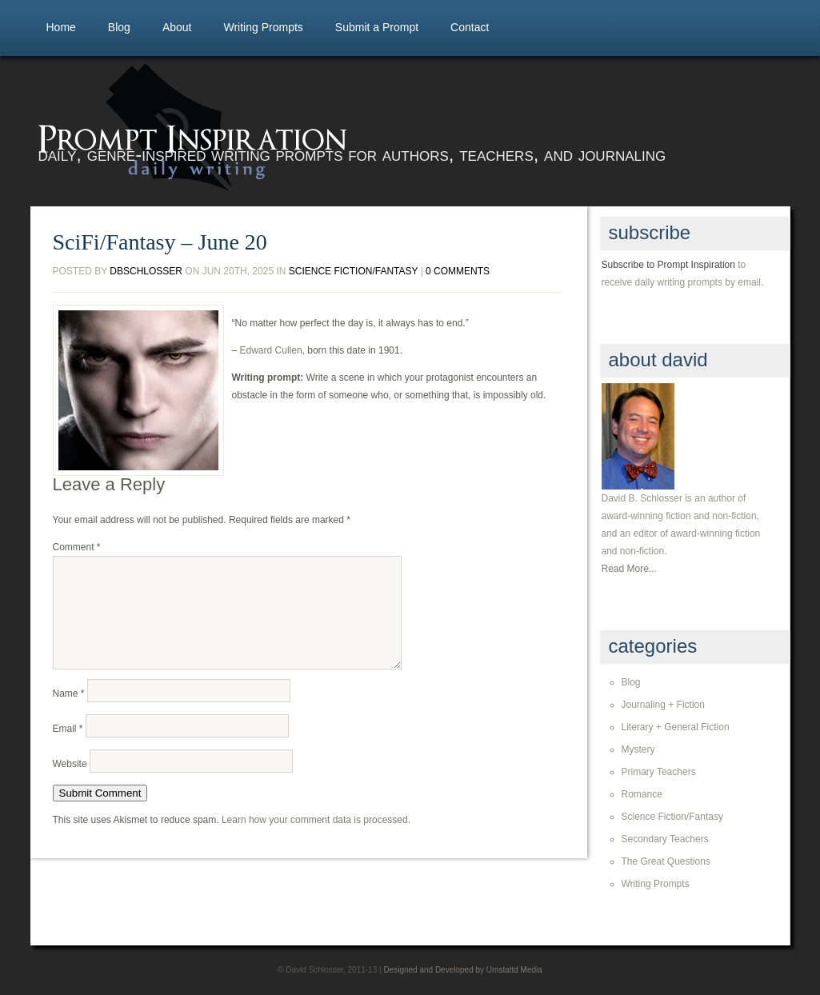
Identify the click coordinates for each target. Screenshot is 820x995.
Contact (469, 27)
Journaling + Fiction (663, 704)
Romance (642, 794)
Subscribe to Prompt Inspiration (668, 264)
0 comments (458, 271)
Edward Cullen (271, 350)
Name (69, 712)
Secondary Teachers (665, 839)
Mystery (638, 749)
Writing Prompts (262, 27)
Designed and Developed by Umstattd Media (462, 969)
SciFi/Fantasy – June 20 (160, 242)
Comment (77, 547)
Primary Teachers (659, 771)
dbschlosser (146, 271)
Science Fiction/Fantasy (353, 271)
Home (61, 27)
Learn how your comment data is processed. (316, 839)
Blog (119, 27)
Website (70, 783)
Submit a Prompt (376, 27)
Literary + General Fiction (676, 727)
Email (68, 747)
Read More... (629, 568)
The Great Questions (666, 861)
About (177, 27)
